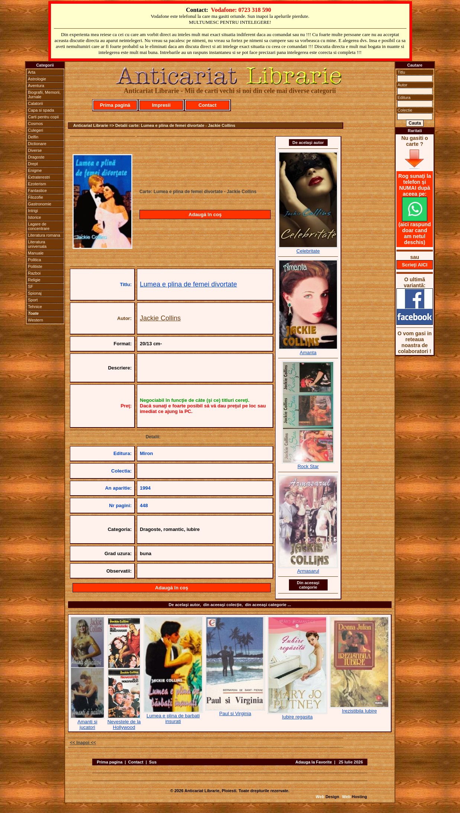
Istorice (34, 217)
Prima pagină (115, 105)
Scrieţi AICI (415, 265)
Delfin (33, 137)
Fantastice (37, 190)
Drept (33, 163)
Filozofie (35, 197)
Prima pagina (109, 762)
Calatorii (35, 103)
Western (35, 320)
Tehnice (35, 306)
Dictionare (37, 143)
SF (30, 286)
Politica (34, 259)
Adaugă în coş (205, 214)
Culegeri (35, 130)
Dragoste (36, 157)
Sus (153, 762)
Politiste (35, 266)
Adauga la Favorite (313, 762)
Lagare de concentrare (38, 226)
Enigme (35, 170)
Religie (34, 280)
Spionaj (35, 293)
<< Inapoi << (83, 742)
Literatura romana (44, 235)
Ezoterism (37, 184)
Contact (207, 105)
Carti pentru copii (43, 117)
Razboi (34, 273)
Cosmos (35, 123)
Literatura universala (37, 244)
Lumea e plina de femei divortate (188, 284)
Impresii (161, 105)
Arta (31, 72)
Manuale (36, 253)
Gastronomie (39, 204)
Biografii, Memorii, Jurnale (44, 94)
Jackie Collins (160, 318)
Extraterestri (39, 177)
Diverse (35, 150)
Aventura (36, 85)
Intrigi (33, 210)
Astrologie (37, 79)
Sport (33, 300)
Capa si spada (41, 110)
